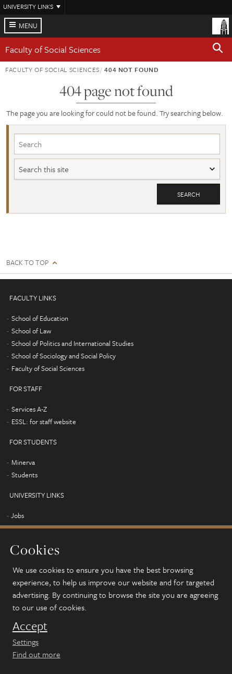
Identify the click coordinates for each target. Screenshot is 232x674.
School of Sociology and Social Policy (63, 356)
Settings (26, 641)
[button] (218, 49)
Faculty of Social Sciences (53, 49)
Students (24, 475)
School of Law (31, 331)
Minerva (23, 462)
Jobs (17, 515)
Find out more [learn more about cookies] (36, 654)
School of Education (39, 318)
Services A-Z (29, 409)
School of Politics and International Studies (72, 343)
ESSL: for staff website (43, 421)
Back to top (27, 263)
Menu (28, 25)
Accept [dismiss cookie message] (30, 626)
